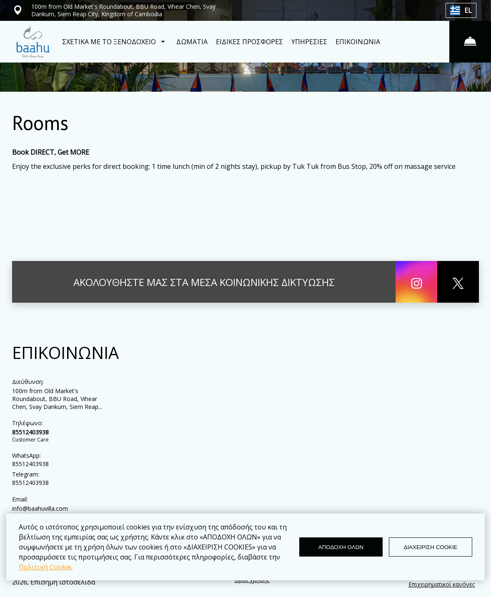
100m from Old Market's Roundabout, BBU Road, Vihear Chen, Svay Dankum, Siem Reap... (57, 399)
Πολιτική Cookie (45, 567)
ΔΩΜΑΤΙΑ (192, 41)
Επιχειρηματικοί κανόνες (441, 584)
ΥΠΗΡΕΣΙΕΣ (309, 41)
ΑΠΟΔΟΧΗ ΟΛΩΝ (340, 547)
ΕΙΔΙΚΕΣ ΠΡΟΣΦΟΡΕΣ (249, 41)
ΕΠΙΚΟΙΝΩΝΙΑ (358, 41)
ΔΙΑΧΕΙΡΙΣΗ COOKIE (431, 547)
